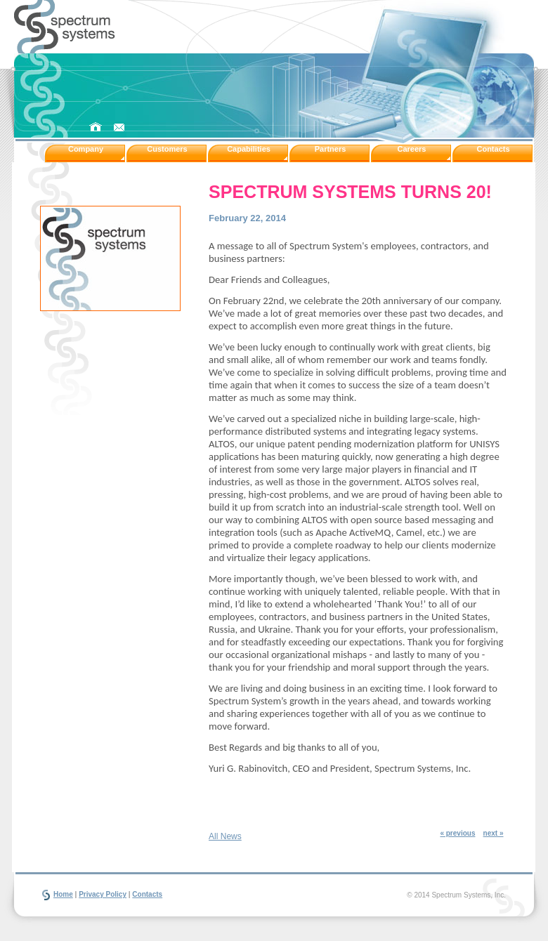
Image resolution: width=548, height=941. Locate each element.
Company (85, 149)
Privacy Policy (102, 894)
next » (493, 833)
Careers (412, 149)
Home (63, 894)
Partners (330, 149)
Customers (167, 149)
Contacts (492, 149)
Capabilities (248, 149)
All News (225, 836)
